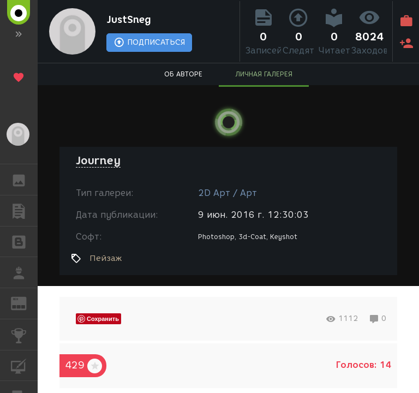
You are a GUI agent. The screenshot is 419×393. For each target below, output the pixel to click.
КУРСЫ (24, 364)
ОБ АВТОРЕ (183, 74)
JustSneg (128, 20)
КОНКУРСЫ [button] (24, 334)
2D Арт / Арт (227, 193)
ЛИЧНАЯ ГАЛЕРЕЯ (263, 74)
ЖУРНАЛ (24, 302)
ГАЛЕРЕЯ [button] (24, 179)
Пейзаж (105, 258)
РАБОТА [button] (24, 272)
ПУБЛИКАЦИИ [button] (24, 210)
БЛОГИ (24, 241)
